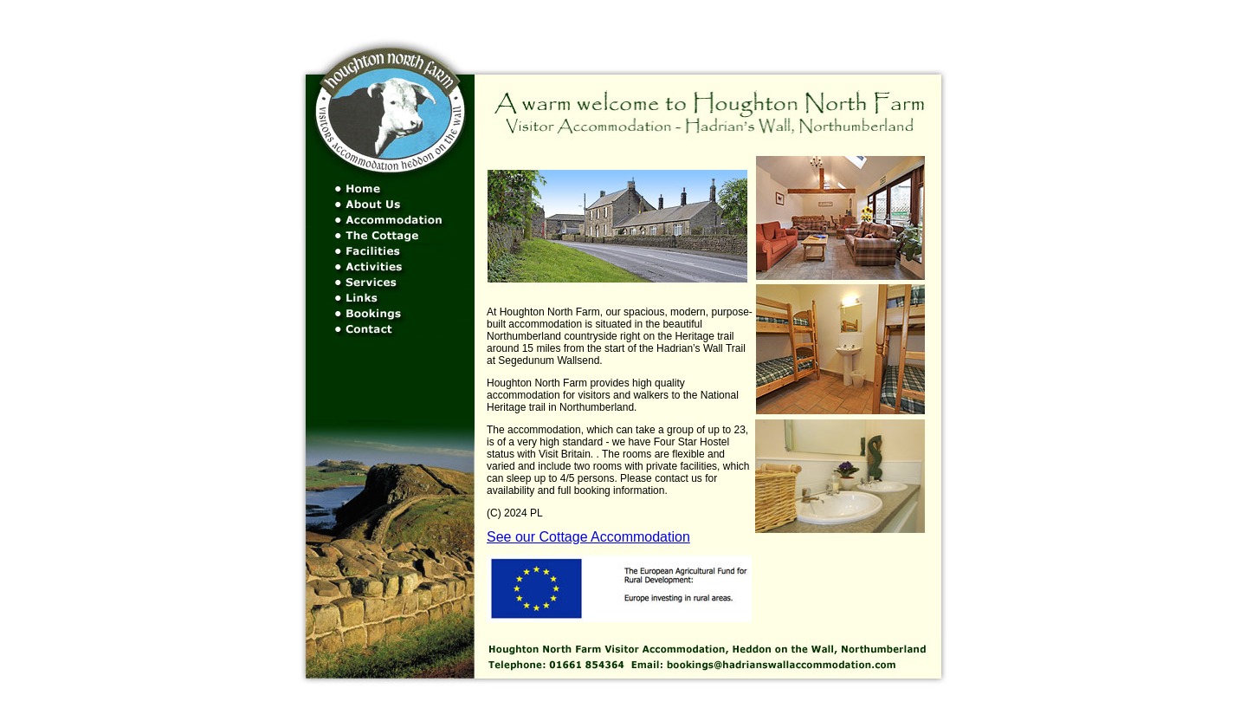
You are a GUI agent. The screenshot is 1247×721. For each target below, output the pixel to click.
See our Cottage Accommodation (588, 536)
